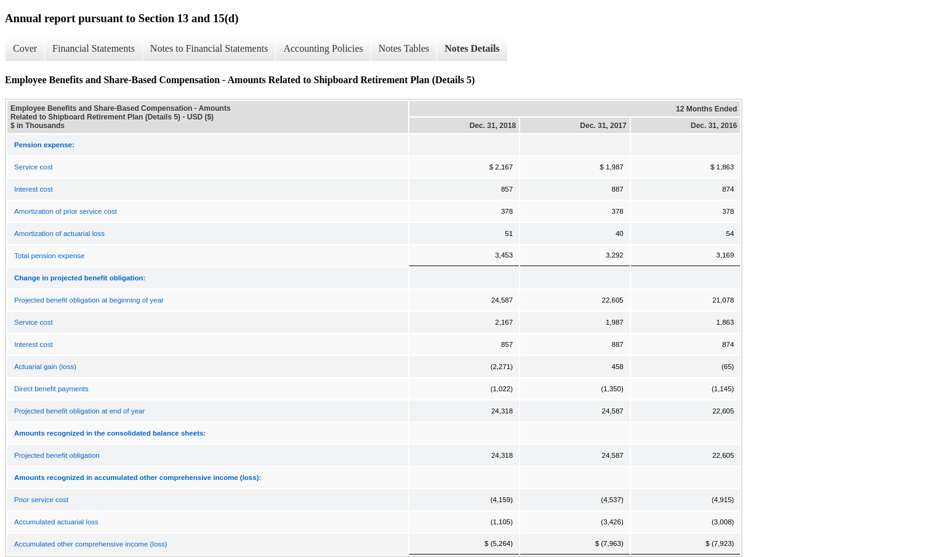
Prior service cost (41, 499)
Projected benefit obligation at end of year (79, 411)
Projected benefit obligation (57, 455)
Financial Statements (93, 48)
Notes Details (471, 48)
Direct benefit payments (51, 388)
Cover (25, 48)
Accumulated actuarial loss (56, 522)
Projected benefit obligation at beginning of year (89, 300)
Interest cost (33, 189)
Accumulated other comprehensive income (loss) (90, 544)
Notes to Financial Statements (209, 48)
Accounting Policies (323, 48)
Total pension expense (49, 255)
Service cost (33, 167)
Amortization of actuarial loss (59, 233)
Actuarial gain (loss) (45, 366)
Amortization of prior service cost (65, 211)
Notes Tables (404, 48)
